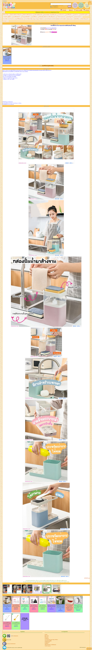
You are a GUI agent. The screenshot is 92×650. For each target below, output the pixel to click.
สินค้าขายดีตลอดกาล (28, 14)
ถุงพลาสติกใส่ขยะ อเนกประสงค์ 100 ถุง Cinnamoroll (42, 606)
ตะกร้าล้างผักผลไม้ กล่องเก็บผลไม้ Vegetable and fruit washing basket (69, 607)
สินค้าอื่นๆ (77, 19)
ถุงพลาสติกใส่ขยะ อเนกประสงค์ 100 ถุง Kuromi (34, 606)
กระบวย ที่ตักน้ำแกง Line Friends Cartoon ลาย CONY (7, 623)
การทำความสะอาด (61, 16)
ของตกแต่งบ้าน (78, 16)
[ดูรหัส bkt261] (50, 65)
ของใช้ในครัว (69, 14)
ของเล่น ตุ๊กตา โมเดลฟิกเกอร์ (51, 14)
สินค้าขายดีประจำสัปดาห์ (16, 14)
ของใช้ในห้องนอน (20, 19)
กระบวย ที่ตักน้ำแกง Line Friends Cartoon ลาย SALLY (16, 623)
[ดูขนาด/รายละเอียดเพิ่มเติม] (51, 28)
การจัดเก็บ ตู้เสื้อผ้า (7, 16)
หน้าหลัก (64, 10)
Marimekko (71, 19)
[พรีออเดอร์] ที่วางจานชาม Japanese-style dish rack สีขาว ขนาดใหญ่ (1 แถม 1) (78, 607)
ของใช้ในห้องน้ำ (17, 16)
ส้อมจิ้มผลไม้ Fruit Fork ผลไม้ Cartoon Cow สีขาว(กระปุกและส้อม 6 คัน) (60, 607)
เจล (67, 5)
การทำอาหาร (61, 14)
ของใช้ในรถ (35, 16)
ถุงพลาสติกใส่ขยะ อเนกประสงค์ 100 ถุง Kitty (25, 606)
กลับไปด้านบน (87, 578)
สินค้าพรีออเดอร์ (85, 19)
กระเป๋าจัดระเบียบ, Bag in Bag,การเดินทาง (35, 19)
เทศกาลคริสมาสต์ (38, 14)
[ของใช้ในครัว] (45, 65)
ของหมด (6, 21)
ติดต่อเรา (71, 10)
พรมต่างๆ (76, 14)
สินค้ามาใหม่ (6, 14)
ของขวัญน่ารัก (70, 16)
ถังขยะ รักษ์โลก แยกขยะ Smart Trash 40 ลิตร (7, 606)
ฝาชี (63, 5)
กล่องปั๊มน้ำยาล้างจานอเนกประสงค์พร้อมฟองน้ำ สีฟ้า (7, 57)
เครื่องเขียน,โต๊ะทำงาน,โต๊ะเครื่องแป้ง (47, 16)
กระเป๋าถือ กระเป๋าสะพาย (9, 19)
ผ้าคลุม (66, 5)
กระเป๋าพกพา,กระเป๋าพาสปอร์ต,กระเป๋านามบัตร (56, 19)
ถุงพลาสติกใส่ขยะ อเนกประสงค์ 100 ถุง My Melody (16, 606)
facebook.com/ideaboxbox (11, 643)
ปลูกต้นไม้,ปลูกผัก (84, 14)
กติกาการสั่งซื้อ (79, 10)
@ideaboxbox (47, 12)
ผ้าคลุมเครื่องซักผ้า (26, 16)
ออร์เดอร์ (87, 10)
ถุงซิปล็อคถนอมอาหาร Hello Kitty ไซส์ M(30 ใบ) (51, 606)
